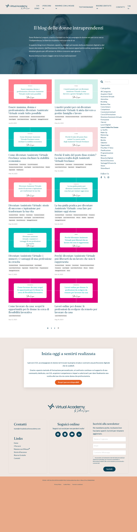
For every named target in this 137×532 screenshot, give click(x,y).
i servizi (104, 128)
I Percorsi (15, 484)
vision (68, 300)
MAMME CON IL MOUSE (64, 7)
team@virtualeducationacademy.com (27, 466)
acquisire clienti (108, 95)
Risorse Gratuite (18, 493)
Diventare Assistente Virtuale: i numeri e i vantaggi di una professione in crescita (30, 284)
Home (14, 481)
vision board (106, 183)
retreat (104, 168)
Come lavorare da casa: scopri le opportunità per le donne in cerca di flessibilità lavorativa (30, 342)
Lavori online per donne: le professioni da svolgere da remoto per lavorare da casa (76, 342)
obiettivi (48, 181)
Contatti (15, 496)
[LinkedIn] (79, 472)
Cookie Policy (66, 527)
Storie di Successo (19, 490)
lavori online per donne (23, 126)
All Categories (107, 92)
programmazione (44, 297)
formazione (92, 237)
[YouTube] (72, 472)
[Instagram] (65, 472)
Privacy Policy (57, 527)
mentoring (105, 144)
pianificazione (20, 184)
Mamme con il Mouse (21, 487)
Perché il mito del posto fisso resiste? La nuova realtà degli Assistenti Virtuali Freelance (73, 169)
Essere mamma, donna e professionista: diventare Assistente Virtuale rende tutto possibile (28, 114)
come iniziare (23, 179)
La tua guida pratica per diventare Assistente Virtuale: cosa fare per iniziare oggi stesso (73, 227)
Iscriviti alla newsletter (102, 463)
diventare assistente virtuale (38, 124)
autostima (22, 237)
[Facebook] (58, 472)
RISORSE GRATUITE (104, 7)
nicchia (104, 150)
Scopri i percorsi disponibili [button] (68, 420)
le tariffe (105, 138)
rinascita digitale (108, 171)
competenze (106, 113)
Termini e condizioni (77, 527)
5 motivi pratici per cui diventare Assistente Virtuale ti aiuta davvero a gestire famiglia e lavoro (75, 114)
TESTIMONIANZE (86, 7)
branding (104, 104)
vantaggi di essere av (43, 126)
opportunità (33, 126)
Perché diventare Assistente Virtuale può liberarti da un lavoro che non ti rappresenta (74, 284)
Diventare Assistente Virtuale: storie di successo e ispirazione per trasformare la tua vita (29, 227)
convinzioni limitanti (24, 124)
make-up (105, 141)
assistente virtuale (13, 124)
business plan (106, 107)
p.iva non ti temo (34, 297)
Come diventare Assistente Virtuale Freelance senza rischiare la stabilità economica (29, 169)
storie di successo (21, 242)
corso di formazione (33, 179)
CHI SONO (36, 7)
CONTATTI (120, 7)
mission (78, 239)
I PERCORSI (46, 7)
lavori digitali (12, 126)
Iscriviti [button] (109, 512)
